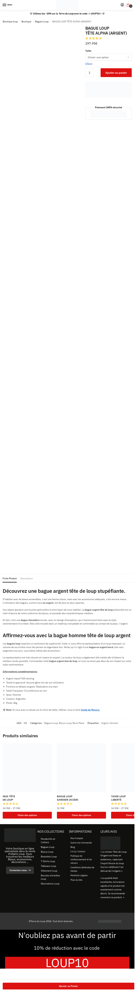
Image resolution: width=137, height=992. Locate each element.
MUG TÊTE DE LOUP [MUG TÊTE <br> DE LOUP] (9, 798)
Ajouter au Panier (68, 986)
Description (26, 578)
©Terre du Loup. (37, 921)
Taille (88, 50)
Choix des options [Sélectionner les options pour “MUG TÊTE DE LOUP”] (27, 815)
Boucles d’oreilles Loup (50, 877)
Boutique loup (10, 21)
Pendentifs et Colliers (48, 841)
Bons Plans (78, 723)
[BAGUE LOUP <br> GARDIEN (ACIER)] (81, 767)
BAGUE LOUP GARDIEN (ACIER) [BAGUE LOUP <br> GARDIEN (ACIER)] (67, 798)
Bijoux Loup (65, 723)
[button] (93, 38)
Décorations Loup (50, 884)
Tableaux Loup (48, 866)
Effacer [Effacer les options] (88, 63)
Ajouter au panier (116, 72)
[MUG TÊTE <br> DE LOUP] (27, 767)
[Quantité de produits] (89, 72)
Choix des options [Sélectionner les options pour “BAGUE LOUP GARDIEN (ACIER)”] (81, 815)
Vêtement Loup (49, 871)
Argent (104, 723)
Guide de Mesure (90, 709)
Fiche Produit (10, 578)
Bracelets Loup (49, 857)
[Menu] (8, 5)
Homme (114, 723)
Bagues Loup (42, 21)
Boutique (26, 21)
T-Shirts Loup (48, 861)
